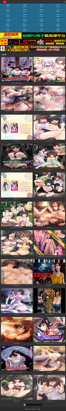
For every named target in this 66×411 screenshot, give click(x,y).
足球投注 (41, 28)
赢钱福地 (58, 25)
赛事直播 (8, 25)
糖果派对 (24, 24)
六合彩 (41, 30)
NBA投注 (24, 28)
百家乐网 (41, 25)
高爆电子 (24, 25)
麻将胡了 (8, 24)
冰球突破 (41, 24)
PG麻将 (7, 30)
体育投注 (58, 24)
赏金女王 (58, 30)
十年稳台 (8, 28)
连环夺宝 (24, 30)
